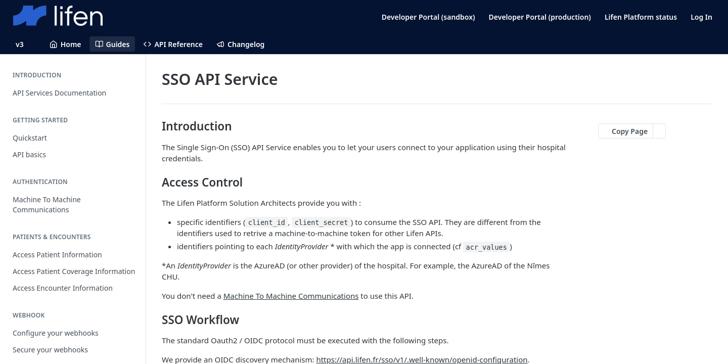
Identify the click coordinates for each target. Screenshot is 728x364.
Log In (701, 17)
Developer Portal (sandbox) (428, 17)
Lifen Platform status (641, 17)
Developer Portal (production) (540, 17)
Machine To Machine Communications (291, 296)
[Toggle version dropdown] (25, 44)
